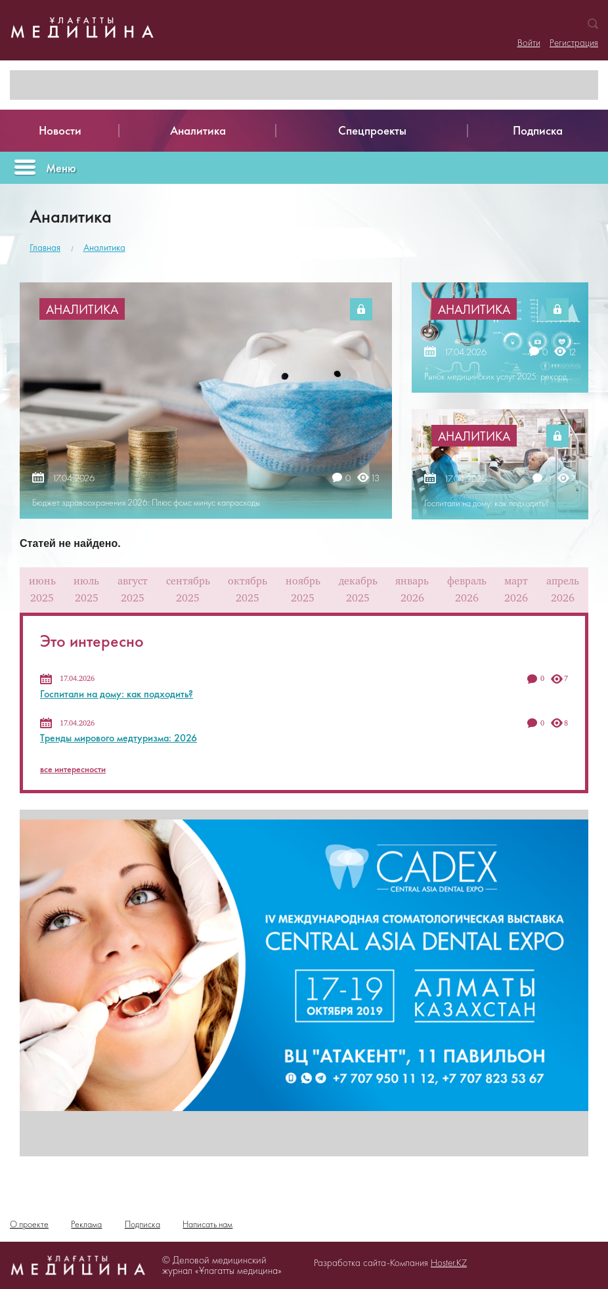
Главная (45, 247)
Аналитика (104, 247)
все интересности (73, 769)
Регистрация (574, 42)
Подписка (142, 1224)
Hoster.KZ (449, 1262)
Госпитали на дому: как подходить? (116, 694)
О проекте (29, 1224)
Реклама (86, 1224)
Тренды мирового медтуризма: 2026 (118, 738)
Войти (528, 42)
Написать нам (207, 1224)
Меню (61, 167)
